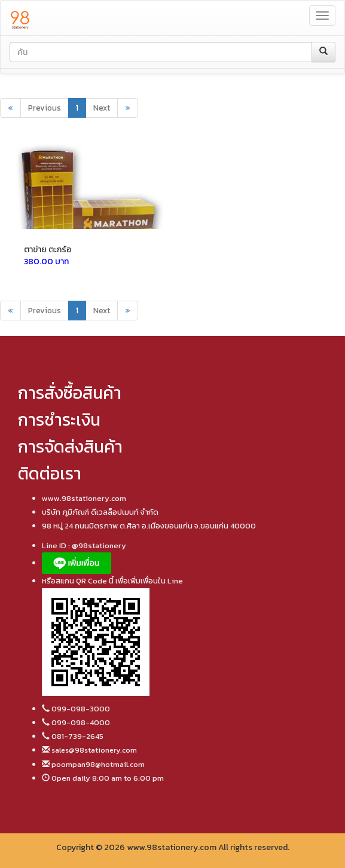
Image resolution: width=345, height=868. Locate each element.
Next (101, 108)
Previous (44, 108)
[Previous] (10, 108)
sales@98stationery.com (93, 750)
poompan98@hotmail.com (97, 764)
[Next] (127, 108)
